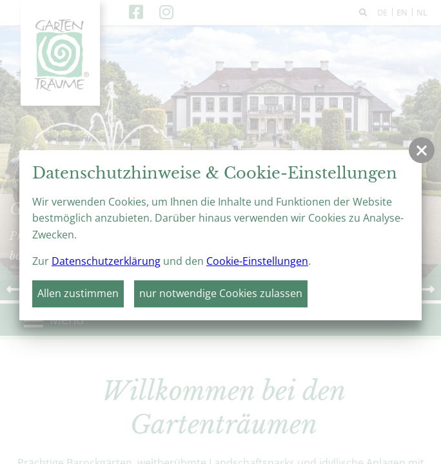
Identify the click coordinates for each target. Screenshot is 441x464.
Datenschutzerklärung (106, 261)
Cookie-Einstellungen (257, 261)
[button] (422, 150)
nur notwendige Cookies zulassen (220, 293)
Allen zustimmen (78, 293)
